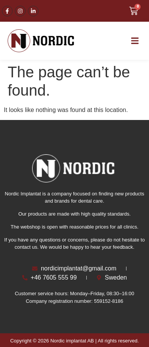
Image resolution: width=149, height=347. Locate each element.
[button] (135, 41)
